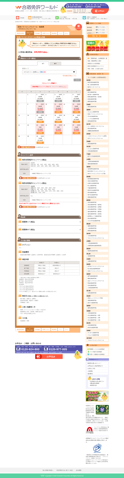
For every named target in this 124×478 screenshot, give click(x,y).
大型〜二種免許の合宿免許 (97, 354)
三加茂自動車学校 (93, 287)
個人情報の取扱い (48, 470)
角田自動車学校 (92, 106)
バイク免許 (68, 17)
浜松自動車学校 (92, 202)
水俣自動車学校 (92, 325)
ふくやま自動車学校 (93, 118)
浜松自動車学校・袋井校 (94, 204)
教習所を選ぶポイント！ (94, 363)
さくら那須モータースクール (96, 126)
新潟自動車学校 (92, 192)
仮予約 (58, 112)
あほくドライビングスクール (96, 281)
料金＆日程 (30, 32)
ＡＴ (43, 63)
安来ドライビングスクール (95, 271)
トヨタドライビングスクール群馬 (97, 136)
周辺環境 (54, 33)
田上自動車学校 (92, 185)
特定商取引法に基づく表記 (65, 470)
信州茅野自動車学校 (93, 169)
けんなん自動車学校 (93, 112)
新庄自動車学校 (92, 92)
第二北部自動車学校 (93, 84)
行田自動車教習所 (93, 151)
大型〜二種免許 (97, 17)
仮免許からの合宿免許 (94, 63)
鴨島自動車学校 (92, 278)
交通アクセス (45, 33)
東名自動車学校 (92, 218)
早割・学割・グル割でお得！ (96, 68)
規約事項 (90, 373)
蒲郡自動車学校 (92, 226)
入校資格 (90, 371)
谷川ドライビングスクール (95, 138)
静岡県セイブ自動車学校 (94, 216)
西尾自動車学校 (92, 230)
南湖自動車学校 (92, 121)
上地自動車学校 (92, 228)
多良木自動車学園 (93, 327)
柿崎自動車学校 (92, 197)
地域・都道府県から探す (94, 61)
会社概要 (78, 470)
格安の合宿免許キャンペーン (96, 66)
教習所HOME (20, 33)
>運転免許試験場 (94, 383)
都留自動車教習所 (93, 163)
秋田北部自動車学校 (93, 82)
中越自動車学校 (92, 188)
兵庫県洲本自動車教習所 (94, 245)
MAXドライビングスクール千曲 (96, 173)
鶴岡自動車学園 (92, 101)
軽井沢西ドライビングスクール (96, 171)
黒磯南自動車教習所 (93, 131)
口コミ (66, 33)
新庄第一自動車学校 (93, 94)
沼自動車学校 (91, 256)
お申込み (101, 11)
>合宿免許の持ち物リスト (97, 381)
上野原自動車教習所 (93, 161)
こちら (64, 86)
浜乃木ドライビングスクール (96, 266)
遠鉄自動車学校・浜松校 (94, 214)
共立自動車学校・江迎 (94, 320)
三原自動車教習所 (93, 243)
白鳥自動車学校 (92, 293)
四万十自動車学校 (93, 302)
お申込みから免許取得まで (95, 366)
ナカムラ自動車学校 (93, 335)
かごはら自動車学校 (93, 148)
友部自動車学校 (92, 143)
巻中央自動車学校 (93, 195)
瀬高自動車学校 (92, 308)
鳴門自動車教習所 (93, 276)
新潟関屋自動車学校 (93, 178)
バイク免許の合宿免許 (96, 351)
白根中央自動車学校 (93, 183)
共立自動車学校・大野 (94, 317)
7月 (77, 80)
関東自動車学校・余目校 (94, 96)
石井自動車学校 (92, 285)
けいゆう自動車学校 (93, 332)
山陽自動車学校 (92, 261)
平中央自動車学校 (93, 116)
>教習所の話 (93, 385)
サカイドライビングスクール (96, 238)
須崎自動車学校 (92, 300)
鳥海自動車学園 (92, 99)
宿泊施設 (37, 33)
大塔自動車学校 (92, 313)
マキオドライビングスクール (96, 340)
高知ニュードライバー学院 (95, 298)
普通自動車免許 (42, 17)
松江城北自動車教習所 (94, 268)
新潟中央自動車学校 (93, 190)
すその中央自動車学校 (94, 220)
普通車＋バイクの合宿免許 (97, 349)
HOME (22, 18)
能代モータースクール (94, 87)
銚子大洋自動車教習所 (94, 156)
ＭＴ (55, 63)
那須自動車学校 (92, 128)
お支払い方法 (91, 368)
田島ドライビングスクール (95, 114)
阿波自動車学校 (92, 283)
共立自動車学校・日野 (94, 315)
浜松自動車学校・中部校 (94, 209)
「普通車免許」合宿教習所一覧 (98, 58)
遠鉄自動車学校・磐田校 (94, 211)
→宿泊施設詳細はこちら (69, 75)
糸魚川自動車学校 (93, 181)
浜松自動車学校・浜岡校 (94, 207)
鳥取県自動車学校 (93, 251)
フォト (60, 33)
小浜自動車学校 (92, 235)
